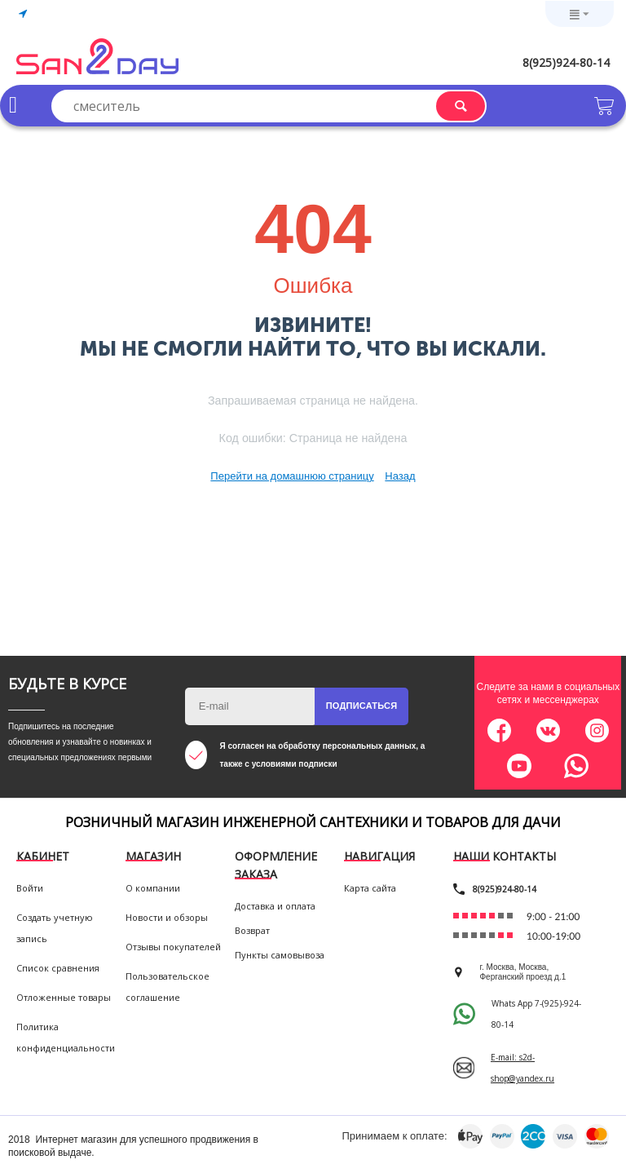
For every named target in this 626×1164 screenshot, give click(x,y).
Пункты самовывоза (279, 955)
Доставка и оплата (275, 906)
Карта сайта (370, 888)
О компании (153, 888)
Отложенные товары (63, 997)
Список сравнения (57, 968)
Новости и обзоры (167, 917)
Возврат (252, 930)
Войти (29, 888)
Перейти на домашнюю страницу (291, 476)
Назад (400, 476)
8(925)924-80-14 (566, 62)
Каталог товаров (13, 105)
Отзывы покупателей (173, 946)
